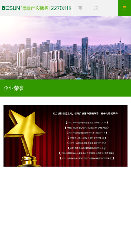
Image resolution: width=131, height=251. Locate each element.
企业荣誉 (13, 88)
